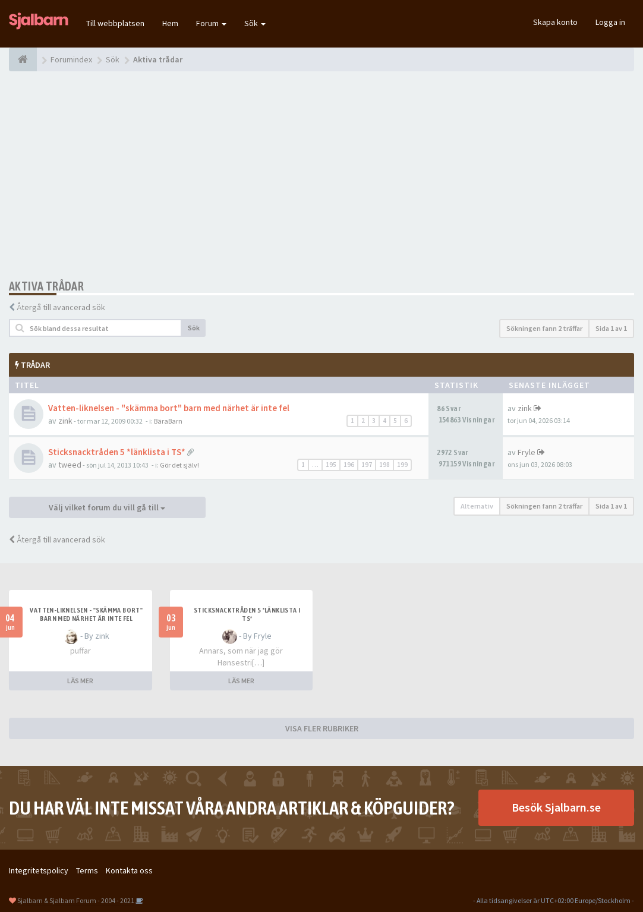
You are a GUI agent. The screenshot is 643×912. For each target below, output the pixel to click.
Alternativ (477, 505)
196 (348, 464)
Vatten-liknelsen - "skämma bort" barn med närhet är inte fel (168, 408)
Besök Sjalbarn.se (556, 807)
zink (65, 420)
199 (402, 464)
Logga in (610, 22)
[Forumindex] (23, 59)
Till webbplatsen (115, 23)
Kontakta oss (129, 870)
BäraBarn (168, 420)
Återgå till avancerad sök (61, 307)
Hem (170, 23)
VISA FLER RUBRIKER (321, 728)
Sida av (611, 328)
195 (331, 464)
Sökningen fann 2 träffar (544, 328)
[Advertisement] (321, 175)
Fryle (526, 452)
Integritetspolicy (38, 870)
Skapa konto (555, 22)
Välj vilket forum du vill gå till (107, 507)
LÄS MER (80, 680)
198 (384, 464)
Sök (255, 23)
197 (366, 464)
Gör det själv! (179, 464)
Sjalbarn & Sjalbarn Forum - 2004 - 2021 (75, 900)
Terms (87, 870)
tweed (69, 464)
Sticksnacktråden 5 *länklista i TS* (116, 451)
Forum (211, 23)
